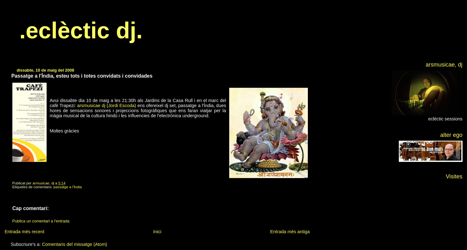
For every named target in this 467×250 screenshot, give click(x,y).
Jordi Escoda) (122, 105)
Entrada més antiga (290, 231)
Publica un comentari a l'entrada (40, 221)
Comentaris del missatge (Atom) (74, 244)
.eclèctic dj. (81, 30)
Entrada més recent (24, 231)
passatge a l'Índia (68, 187)
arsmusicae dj (91, 105)
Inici (157, 231)
